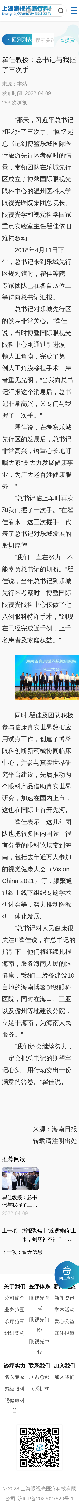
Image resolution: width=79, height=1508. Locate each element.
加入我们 (64, 1366)
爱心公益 (64, 1321)
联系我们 (39, 1366)
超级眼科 (14, 1389)
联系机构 (39, 1389)
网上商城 (66, 1273)
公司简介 (14, 1298)
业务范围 (14, 1309)
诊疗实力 (14, 1366)
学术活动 (64, 1309)
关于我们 (14, 1286)
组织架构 (14, 1333)
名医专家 (14, 1377)
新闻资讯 (64, 1298)
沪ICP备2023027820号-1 (45, 1498)
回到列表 (19, 96)
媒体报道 (64, 1333)
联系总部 (39, 1377)
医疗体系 (39, 1286)
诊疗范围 (14, 1321)
